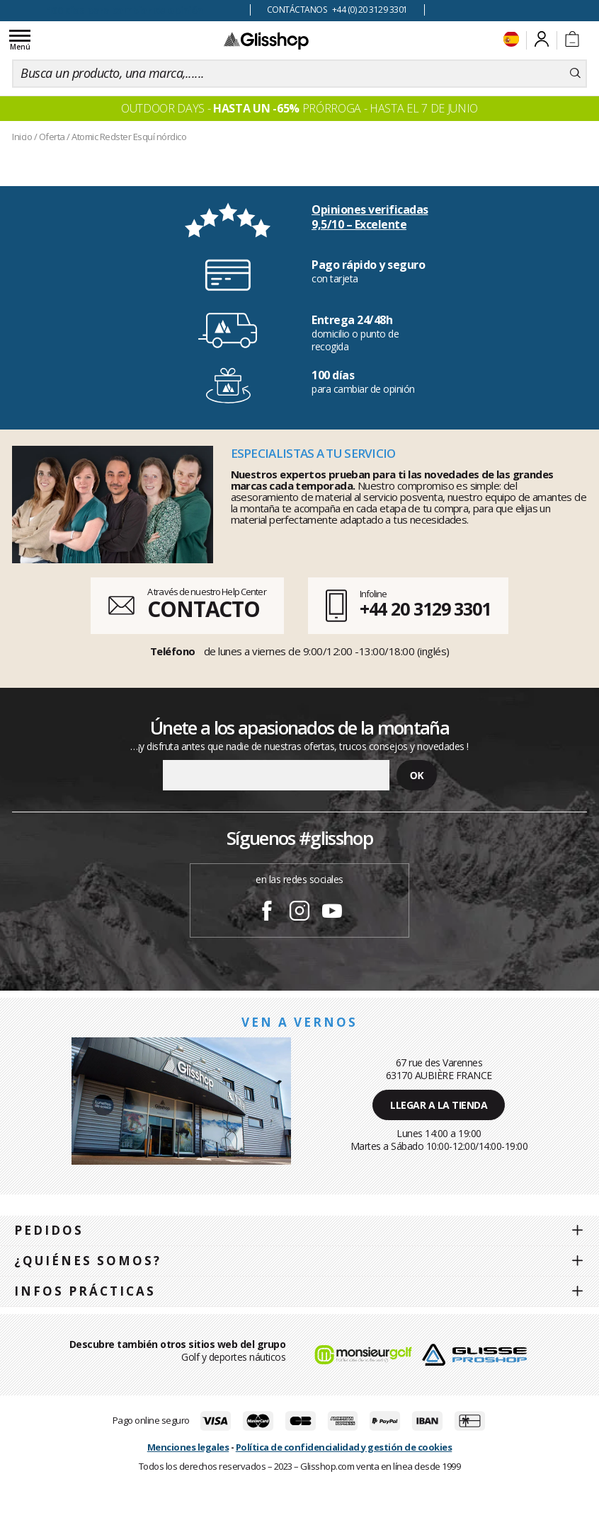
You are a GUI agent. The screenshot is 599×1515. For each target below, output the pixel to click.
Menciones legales (188, 1447)
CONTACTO (203, 608)
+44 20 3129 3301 (425, 609)
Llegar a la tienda (438, 1105)
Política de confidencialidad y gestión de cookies (344, 1447)
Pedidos (49, 1230)
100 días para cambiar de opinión (125, 10)
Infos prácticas (85, 1291)
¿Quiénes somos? (87, 1260)
